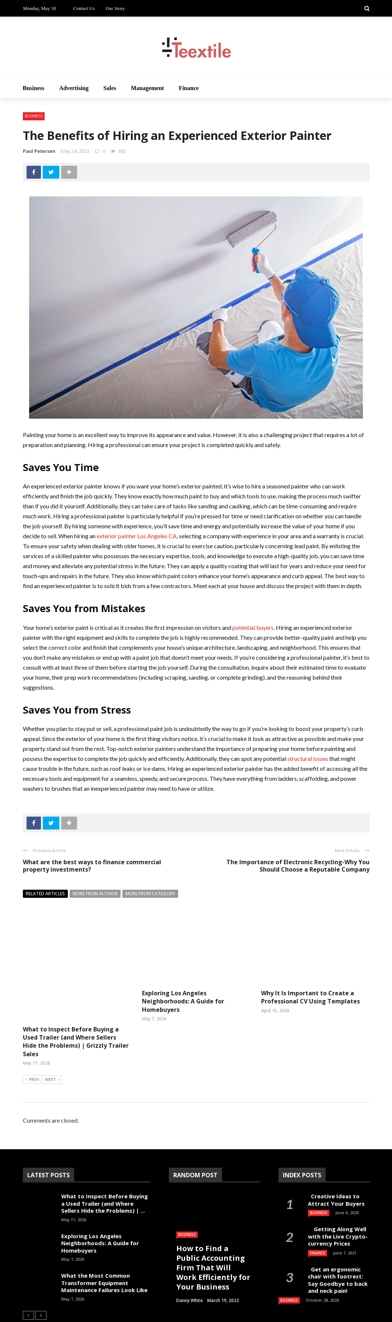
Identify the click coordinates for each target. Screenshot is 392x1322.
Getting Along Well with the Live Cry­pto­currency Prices (338, 1200)
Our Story (115, 8)
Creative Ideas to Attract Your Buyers (337, 1163)
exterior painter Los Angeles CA (137, 535)
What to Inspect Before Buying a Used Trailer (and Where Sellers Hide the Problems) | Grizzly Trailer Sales (76, 1005)
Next (52, 1044)
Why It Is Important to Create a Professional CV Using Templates (310, 997)
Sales (109, 88)
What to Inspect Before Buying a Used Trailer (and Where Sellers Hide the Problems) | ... (104, 1167)
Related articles (45, 893)
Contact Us (84, 8)
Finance (189, 88)
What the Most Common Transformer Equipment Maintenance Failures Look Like (104, 1246)
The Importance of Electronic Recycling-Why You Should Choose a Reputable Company (298, 866)
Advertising (74, 88)
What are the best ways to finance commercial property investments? (92, 866)
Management (147, 88)
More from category (150, 893)
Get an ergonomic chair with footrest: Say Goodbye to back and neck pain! (338, 1244)
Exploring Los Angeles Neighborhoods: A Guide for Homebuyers (183, 1001)
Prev (32, 1044)
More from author (95, 893)
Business (34, 88)
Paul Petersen (39, 151)
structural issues (307, 758)
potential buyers (253, 627)
